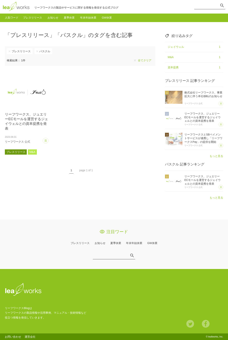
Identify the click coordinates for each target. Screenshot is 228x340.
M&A (32, 151)
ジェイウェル (194, 47)
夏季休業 (69, 17)
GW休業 (107, 17)
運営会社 (30, 336)
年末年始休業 (88, 17)
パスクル (44, 51)
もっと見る (216, 156)
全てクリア (144, 60)
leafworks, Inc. (215, 336)
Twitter (190, 324)
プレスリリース (32, 17)
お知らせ (53, 17)
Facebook (206, 324)
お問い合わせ (13, 336)
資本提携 (194, 67)
